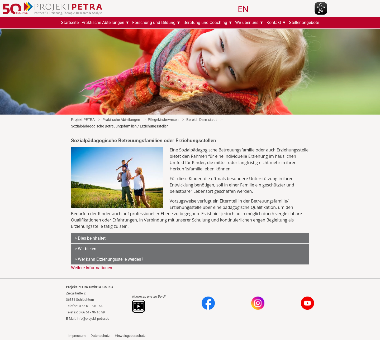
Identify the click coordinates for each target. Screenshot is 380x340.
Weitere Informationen (91, 267)
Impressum (77, 336)
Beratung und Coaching (205, 22)
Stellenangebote (304, 22)
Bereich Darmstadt (201, 119)
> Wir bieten (85, 248)
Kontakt (274, 22)
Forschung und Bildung (153, 22)
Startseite (70, 22)
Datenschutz (100, 336)
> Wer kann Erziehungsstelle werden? (109, 259)
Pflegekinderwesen (163, 119)
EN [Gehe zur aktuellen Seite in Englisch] (243, 9)
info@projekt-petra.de (93, 319)
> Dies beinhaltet (90, 238)
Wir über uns (246, 22)
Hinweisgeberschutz (130, 336)
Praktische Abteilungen (103, 22)
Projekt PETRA (83, 119)
